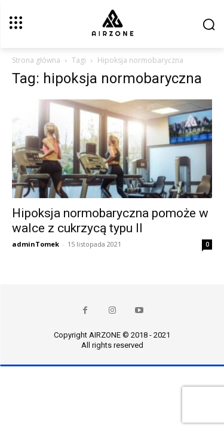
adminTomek (35, 243)
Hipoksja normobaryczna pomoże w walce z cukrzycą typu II (110, 220)
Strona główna (36, 60)
